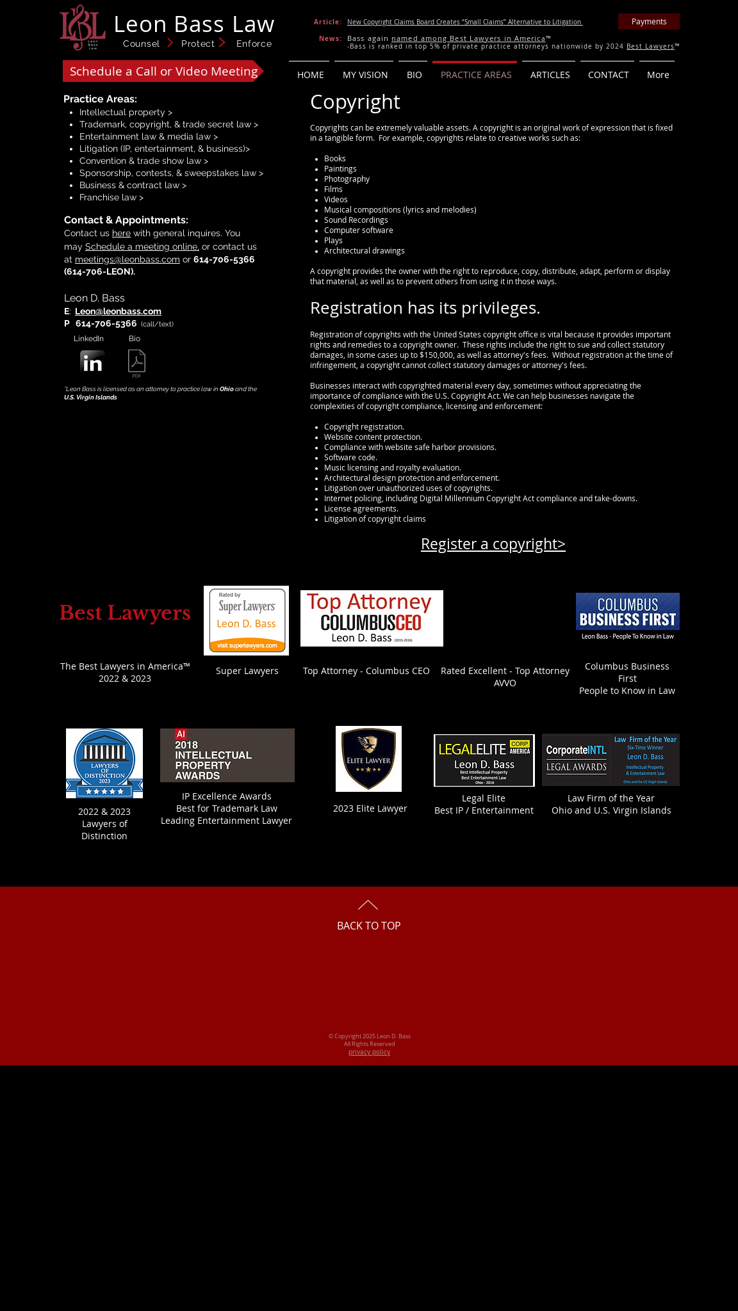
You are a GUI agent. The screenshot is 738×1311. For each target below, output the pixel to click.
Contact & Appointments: (126, 220)
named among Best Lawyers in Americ (466, 38)
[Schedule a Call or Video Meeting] (163, 71)
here (121, 233)
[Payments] (649, 21)
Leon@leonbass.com (118, 311)
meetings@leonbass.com (127, 259)
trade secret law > (220, 124)
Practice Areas (99, 99)
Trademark (102, 124)
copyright (149, 124)
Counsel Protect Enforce (197, 43)
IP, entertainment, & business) (184, 148)
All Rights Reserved (369, 1044)
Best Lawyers (651, 46)
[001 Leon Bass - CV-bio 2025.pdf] (136, 365)
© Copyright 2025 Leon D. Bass (370, 1036)
